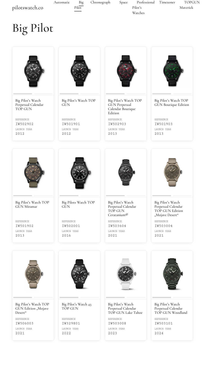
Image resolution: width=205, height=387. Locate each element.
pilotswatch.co (27, 7)
